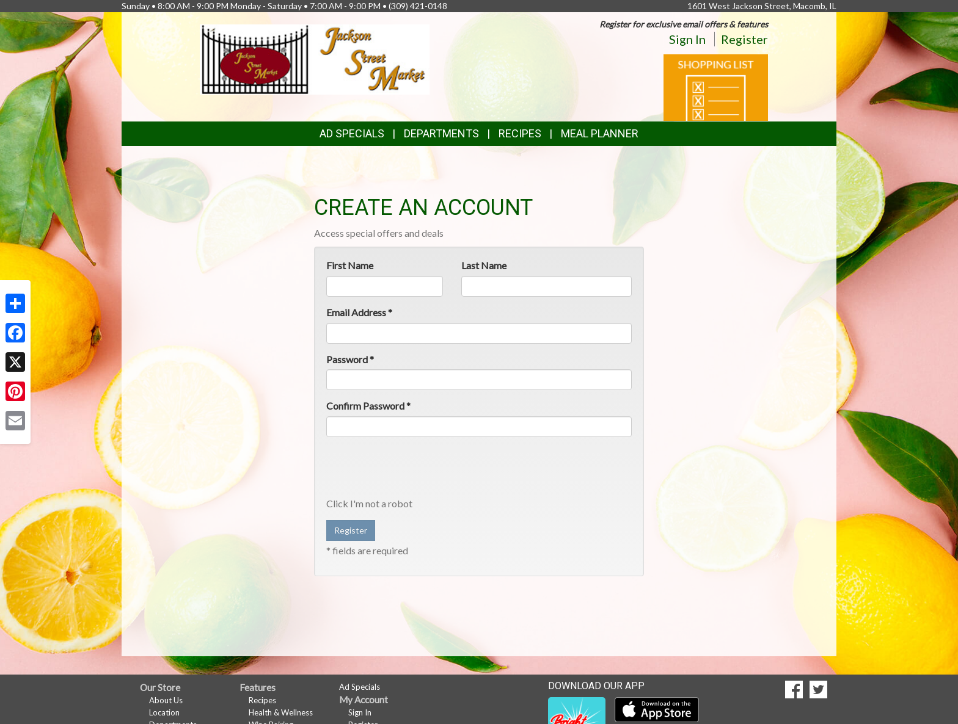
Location (164, 712)
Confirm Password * (368, 405)
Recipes (520, 133)
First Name (349, 265)
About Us (166, 700)
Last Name (483, 265)
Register (744, 39)
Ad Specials (352, 133)
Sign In (687, 39)
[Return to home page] (315, 58)
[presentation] (419, 470)
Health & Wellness (281, 712)
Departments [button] (441, 133)
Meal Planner (599, 133)
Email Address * (359, 312)
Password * (350, 359)
